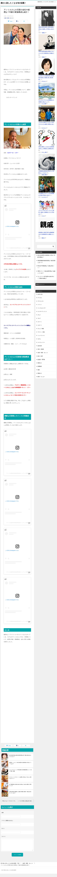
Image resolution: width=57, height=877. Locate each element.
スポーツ (40, 328)
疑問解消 (40, 369)
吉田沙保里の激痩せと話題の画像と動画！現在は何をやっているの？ (20, 795)
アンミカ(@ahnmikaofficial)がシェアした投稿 (17, 251)
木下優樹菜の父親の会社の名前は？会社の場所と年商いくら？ (20, 788)
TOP (10, 866)
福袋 (39, 373)
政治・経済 (40, 359)
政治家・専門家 (41, 362)
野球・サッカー (41, 380)
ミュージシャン (44, 200)
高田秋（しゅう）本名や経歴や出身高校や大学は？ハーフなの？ (20, 766)
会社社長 (40, 349)
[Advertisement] (17, 60)
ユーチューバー (41, 345)
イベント (40, 308)
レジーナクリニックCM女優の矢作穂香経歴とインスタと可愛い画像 (20, 774)
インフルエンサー (42, 311)
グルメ (39, 318)
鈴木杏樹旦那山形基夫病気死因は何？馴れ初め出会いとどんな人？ (20, 759)
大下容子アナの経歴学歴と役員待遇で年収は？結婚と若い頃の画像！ (46, 80)
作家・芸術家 (41, 352)
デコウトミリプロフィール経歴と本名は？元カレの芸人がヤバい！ (20, 781)
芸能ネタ (43, 60)
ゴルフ (39, 321)
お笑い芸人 (40, 297)
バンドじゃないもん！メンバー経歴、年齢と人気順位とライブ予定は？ (46, 215)
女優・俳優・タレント (8, 21)
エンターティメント (42, 314)
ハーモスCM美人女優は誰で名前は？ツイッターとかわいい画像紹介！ (26, 804)
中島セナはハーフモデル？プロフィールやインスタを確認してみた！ (9, 804)
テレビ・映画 (41, 332)
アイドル (43, 219)
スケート (40, 325)
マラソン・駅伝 (44, 155)
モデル (39, 342)
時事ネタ (43, 241)
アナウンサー (44, 84)
